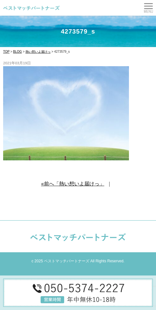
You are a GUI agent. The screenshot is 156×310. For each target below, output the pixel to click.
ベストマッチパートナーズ (66, 261)
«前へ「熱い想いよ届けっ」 (72, 183)
